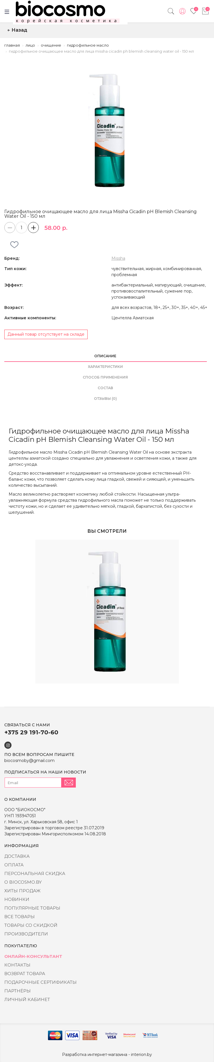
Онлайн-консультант (33, 956)
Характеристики (105, 366)
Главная (12, 45)
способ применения (105, 377)
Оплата (14, 865)
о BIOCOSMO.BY (23, 882)
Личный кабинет (27, 999)
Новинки (16, 899)
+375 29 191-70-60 (31, 732)
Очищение (51, 45)
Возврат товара (24, 973)
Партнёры (17, 991)
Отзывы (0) (105, 398)
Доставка (17, 856)
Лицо (30, 45)
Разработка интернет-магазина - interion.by (107, 1054)
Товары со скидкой (30, 925)
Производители (26, 934)
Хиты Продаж (22, 890)
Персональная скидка (34, 873)
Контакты (17, 965)
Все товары (19, 916)
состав (105, 388)
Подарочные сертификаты (40, 982)
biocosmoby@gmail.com (29, 760)
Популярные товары (32, 908)
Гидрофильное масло (88, 45)
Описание (105, 356)
